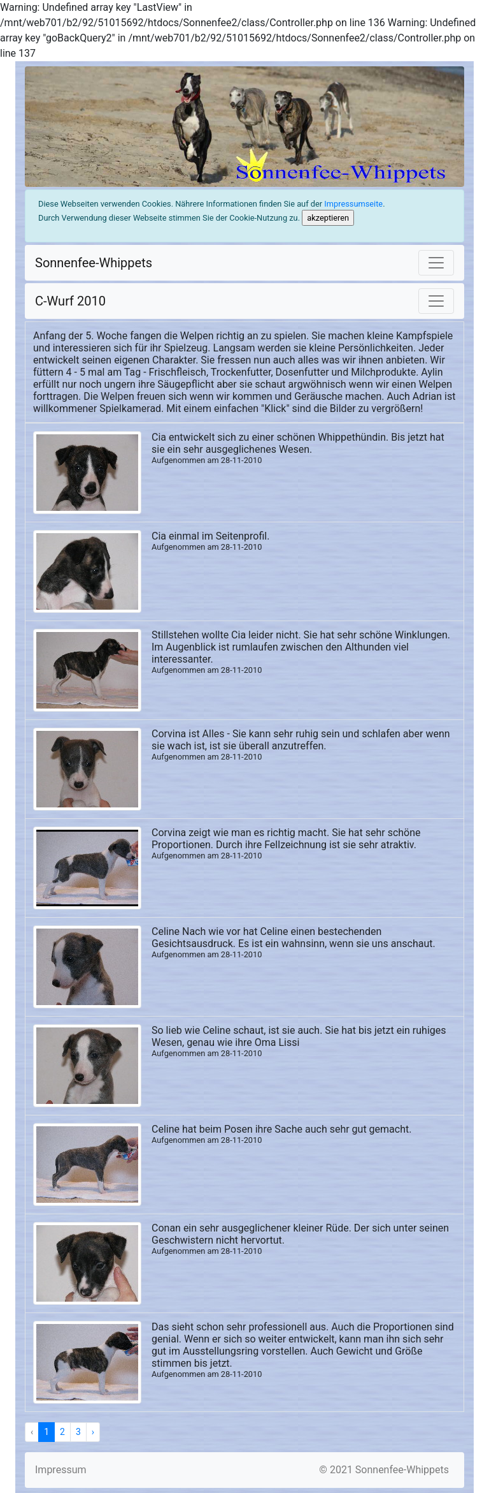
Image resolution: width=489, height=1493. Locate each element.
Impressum (61, 1470)
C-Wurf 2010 (70, 301)
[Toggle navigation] (436, 263)
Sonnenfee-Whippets (93, 262)
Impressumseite (353, 204)
